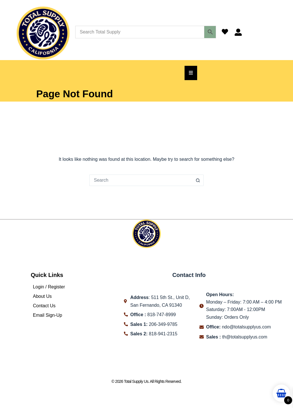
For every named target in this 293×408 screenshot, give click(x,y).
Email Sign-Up (47, 315)
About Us (42, 296)
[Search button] (198, 180)
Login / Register (49, 286)
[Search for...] (140, 180)
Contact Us (44, 305)
